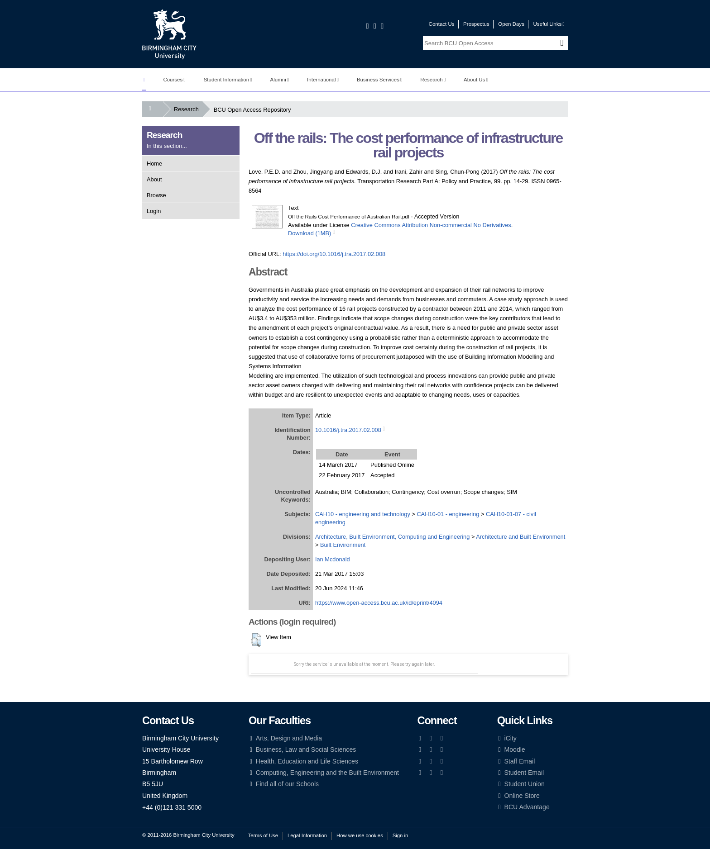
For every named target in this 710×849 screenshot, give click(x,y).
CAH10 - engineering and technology (362, 514)
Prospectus (476, 24)
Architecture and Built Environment (520, 536)
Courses (174, 79)
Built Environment (342, 544)
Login (154, 211)
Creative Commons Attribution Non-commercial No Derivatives (431, 225)
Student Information (228, 79)
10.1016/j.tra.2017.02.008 (348, 430)
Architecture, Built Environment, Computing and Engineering (392, 536)
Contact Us (442, 24)
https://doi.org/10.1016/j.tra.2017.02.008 (334, 254)
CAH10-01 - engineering (448, 514)
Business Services (380, 79)
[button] (256, 640)
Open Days (511, 24)
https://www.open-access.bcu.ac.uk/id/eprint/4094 (378, 602)
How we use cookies (359, 835)
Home (154, 163)
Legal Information (307, 835)
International (323, 79)
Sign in (400, 835)
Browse (156, 195)
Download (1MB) (309, 233)
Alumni (279, 79)
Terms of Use (263, 835)
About (154, 179)
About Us (476, 79)
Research (433, 79)
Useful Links (548, 24)
